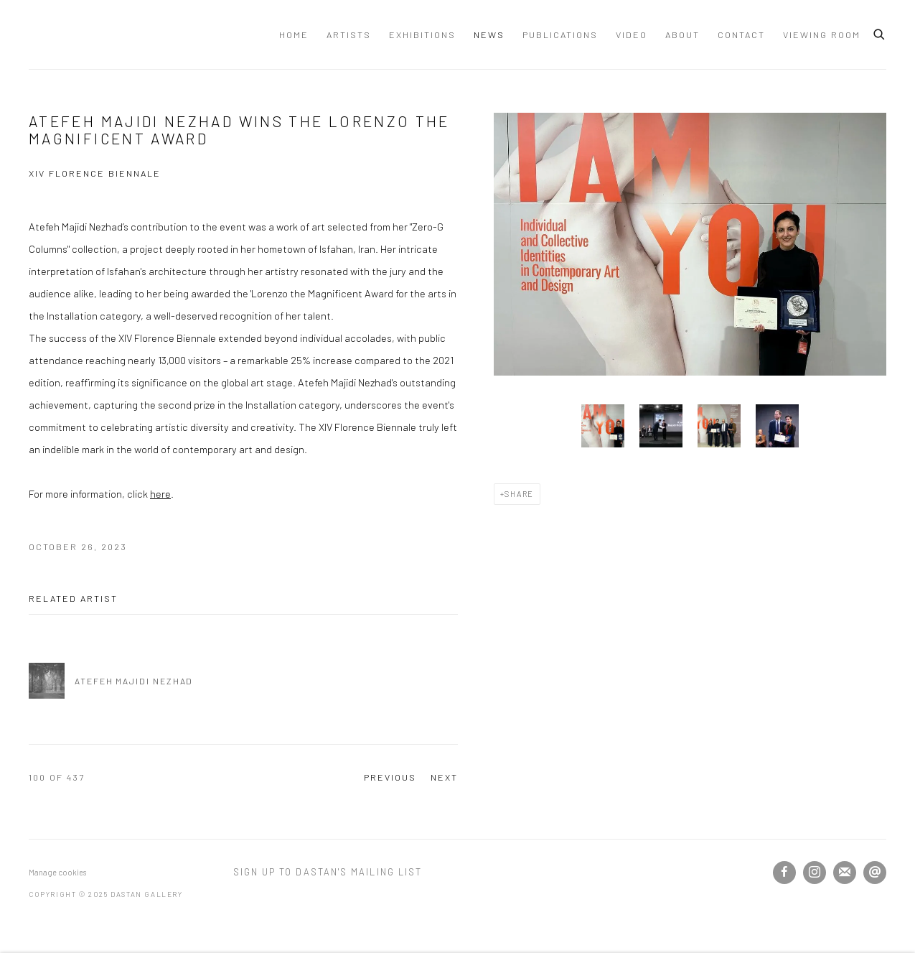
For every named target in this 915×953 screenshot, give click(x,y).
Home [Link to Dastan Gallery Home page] (294, 34)
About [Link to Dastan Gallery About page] (682, 34)
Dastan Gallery (79, 34)
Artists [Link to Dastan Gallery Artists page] (349, 34)
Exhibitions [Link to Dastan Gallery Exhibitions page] (422, 34)
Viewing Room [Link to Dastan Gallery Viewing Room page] (821, 34)
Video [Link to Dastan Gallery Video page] (631, 34)
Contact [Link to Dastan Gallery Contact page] (741, 34)
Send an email (874, 872)
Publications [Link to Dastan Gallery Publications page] (560, 34)
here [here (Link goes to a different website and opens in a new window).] (160, 493)
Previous (390, 777)
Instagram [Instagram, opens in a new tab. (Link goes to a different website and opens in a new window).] (814, 872)
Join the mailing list (844, 872)
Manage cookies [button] (57, 872)
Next (444, 777)
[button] (602, 425)
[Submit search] (879, 32)
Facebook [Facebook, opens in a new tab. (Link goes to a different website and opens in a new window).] (784, 872)
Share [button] (519, 493)
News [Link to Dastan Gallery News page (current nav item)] (489, 34)
